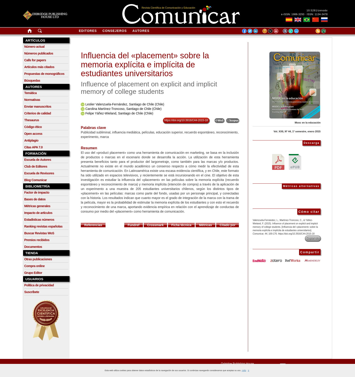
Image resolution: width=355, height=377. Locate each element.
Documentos (33, 247)
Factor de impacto (36, 192)
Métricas (205, 225)
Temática (30, 93)
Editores (88, 31)
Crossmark (155, 225)
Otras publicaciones (38, 259)
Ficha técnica (181, 225)
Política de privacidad (39, 285)
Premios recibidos (36, 240)
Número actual (34, 46)
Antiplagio (31, 140)
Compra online (34, 266)
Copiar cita (312, 238)
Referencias (93, 225)
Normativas (32, 100)
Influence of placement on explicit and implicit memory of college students (149, 87)
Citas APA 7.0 (33, 147)
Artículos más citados (39, 67)
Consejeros (115, 31)
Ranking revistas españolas (43, 226)
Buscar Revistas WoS (39, 233)
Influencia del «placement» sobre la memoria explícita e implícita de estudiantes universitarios (145, 64)
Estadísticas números (39, 219)
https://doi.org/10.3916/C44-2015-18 (186, 120)
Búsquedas (32, 80)
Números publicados (38, 53)
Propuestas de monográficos (44, 74)
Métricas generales (37, 206)
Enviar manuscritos (37, 106)
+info (244, 370)
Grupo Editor (33, 273)
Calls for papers (35, 60)
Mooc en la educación (308, 122)
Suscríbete (31, 292)
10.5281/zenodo (317, 10)
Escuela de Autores (37, 159)
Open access (33, 133)
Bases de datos (35, 199)
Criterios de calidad (37, 113)
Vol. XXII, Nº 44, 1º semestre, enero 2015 (297, 131)
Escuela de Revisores (39, 173)
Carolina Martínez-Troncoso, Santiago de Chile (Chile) (123, 109)
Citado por (227, 225)
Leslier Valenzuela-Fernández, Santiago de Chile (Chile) (124, 104)
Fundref (133, 225)
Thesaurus (31, 120)
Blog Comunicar (35, 180)
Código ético (33, 127)
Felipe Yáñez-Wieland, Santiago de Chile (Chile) (119, 113)
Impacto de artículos (38, 213)
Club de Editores (35, 166)
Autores (140, 31)
